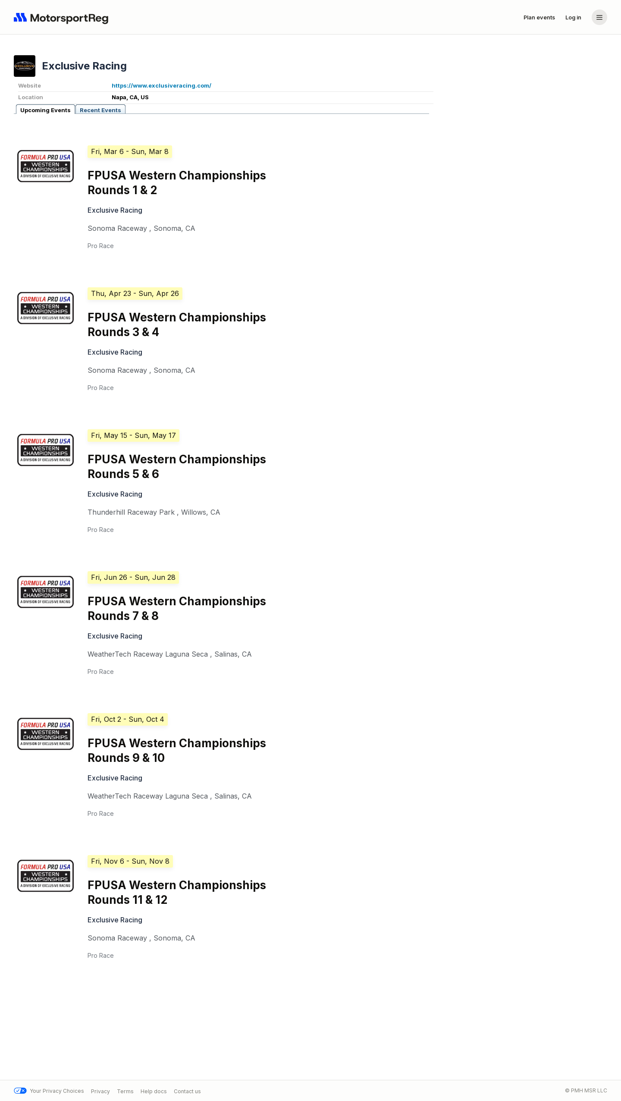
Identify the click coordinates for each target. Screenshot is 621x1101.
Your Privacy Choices (49, 1091)
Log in (573, 17)
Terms (125, 1091)
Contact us (187, 1091)
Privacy (100, 1091)
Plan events (539, 17)
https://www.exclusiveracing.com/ (161, 85)
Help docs (154, 1091)
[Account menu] (599, 17)
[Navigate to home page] (63, 17)
